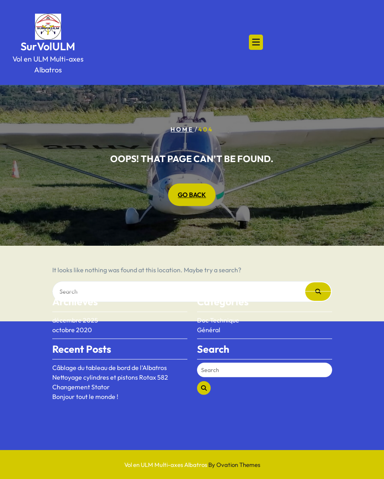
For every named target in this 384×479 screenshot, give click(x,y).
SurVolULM (48, 46)
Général (208, 313)
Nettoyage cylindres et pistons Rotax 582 (110, 360)
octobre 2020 (72, 313)
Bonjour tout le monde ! (85, 380)
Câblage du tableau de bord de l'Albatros (109, 351)
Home (181, 129)
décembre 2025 (75, 303)
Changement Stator (81, 370)
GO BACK (192, 195)
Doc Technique (218, 303)
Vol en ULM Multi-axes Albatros (192, 465)
